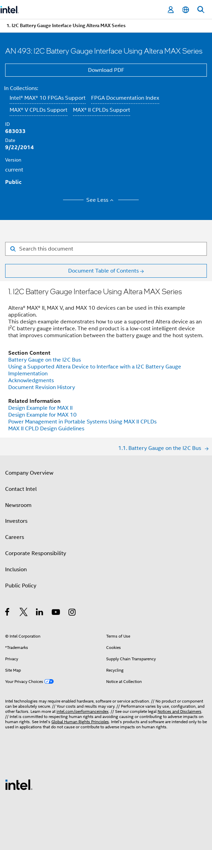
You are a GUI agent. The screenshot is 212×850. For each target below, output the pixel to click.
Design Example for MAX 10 (42, 414)
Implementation (28, 373)
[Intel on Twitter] (23, 613)
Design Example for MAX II (40, 408)
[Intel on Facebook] (7, 613)
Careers (14, 537)
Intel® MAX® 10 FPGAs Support (48, 98)
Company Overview (29, 473)
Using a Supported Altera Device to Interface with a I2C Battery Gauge (94, 366)
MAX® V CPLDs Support (38, 110)
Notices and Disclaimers (179, 711)
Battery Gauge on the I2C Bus (44, 359)
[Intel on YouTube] (56, 613)
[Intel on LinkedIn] (40, 613)
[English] (185, 9)
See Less (100, 200)
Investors (16, 521)
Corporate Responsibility (35, 553)
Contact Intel (21, 489)
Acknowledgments (31, 380)
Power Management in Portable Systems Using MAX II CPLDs (82, 421)
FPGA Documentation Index (125, 98)
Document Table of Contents (103, 270)
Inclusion (16, 569)
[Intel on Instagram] (72, 613)
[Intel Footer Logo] (19, 784)
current (14, 169)
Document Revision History (41, 387)
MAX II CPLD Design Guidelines (46, 428)
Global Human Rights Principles (80, 721)
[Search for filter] (106, 249)
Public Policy (20, 585)
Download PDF (106, 70)
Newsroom (18, 505)
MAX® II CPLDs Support (101, 110)
